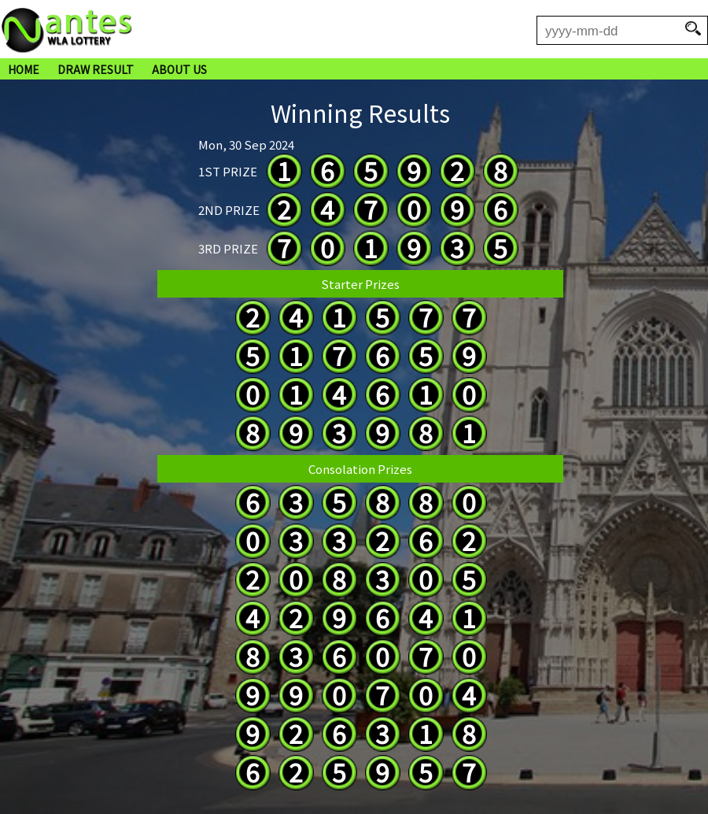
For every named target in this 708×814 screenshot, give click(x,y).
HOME (23, 69)
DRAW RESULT (95, 69)
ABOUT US (179, 69)
